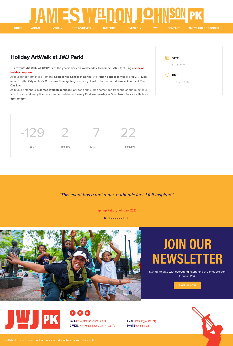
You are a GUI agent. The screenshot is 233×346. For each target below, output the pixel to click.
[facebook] (73, 313)
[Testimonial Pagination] (105, 218)
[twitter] (80, 313)
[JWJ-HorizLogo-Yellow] (116, 5)
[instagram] (87, 313)
